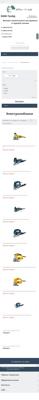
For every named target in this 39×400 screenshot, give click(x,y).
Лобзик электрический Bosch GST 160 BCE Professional (17, 315)
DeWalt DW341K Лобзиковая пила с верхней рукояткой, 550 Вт (19, 291)
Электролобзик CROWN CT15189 (11, 330)
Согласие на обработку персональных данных (15, 368)
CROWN (5, 88)
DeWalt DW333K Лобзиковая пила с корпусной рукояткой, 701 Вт (19, 146)
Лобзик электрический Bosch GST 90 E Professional (16, 219)
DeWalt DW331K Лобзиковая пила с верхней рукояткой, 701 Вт (19, 267)
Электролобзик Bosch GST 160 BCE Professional (15, 195)
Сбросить (34, 97)
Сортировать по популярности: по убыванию (15, 121)
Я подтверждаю (13, 368)
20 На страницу (7, 124)
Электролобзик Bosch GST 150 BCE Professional (15, 243)
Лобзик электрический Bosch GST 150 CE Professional (16, 171)
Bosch (5, 93)
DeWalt (5, 91)
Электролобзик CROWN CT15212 (11, 346)
